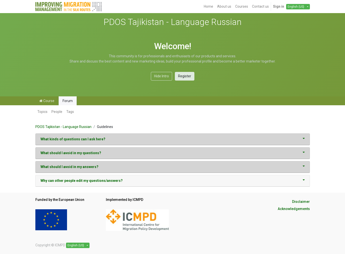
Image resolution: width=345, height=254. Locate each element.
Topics (42, 112)
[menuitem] (208, 6)
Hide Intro (161, 76)
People (56, 112)
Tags (70, 112)
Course (46, 101)
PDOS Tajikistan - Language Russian (63, 127)
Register (184, 76)
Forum (68, 101)
